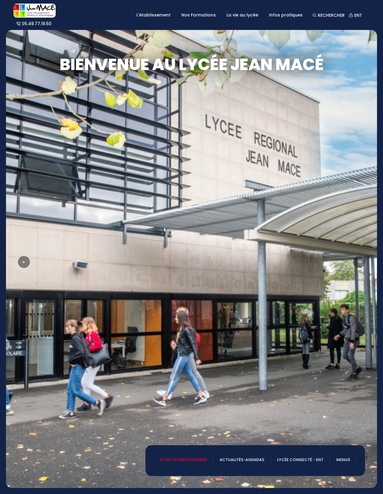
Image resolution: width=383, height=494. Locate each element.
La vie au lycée (242, 15)
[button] (359, 262)
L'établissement (153, 15)
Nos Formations (198, 15)
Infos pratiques (286, 15)
